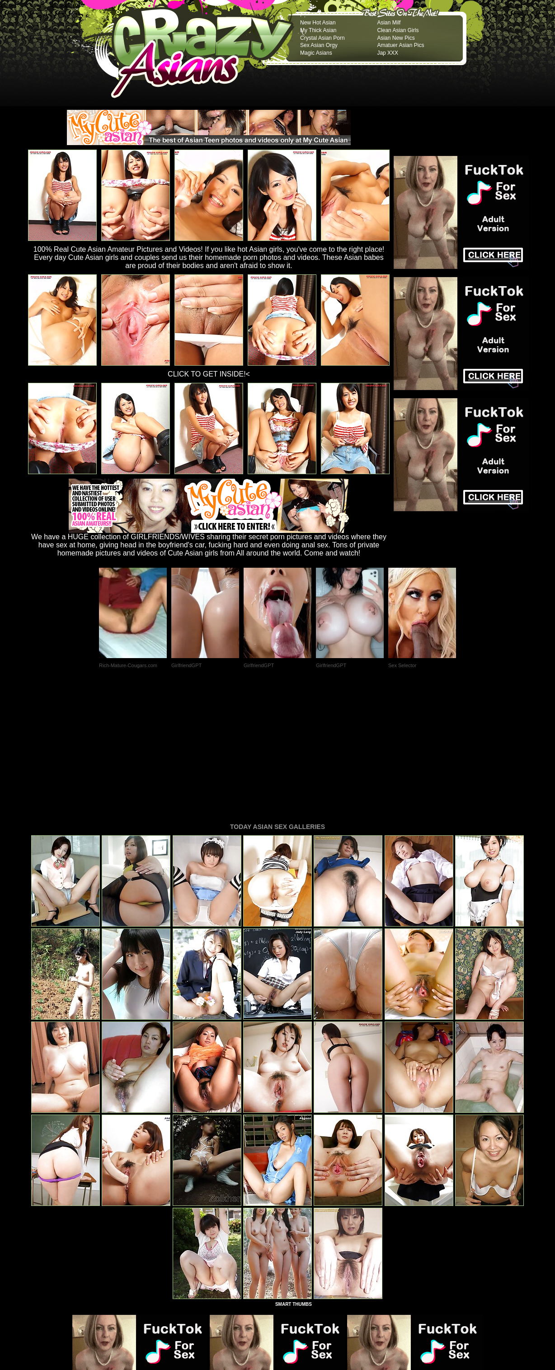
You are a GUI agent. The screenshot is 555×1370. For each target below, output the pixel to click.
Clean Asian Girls (398, 30)
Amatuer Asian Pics (400, 45)
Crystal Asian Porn (322, 38)
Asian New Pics (395, 38)
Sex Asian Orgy (319, 45)
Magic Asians (316, 53)
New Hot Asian (318, 22)
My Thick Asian (318, 30)
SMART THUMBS (293, 1180)
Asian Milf (388, 22)
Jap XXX (387, 53)
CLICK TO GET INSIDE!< (209, 374)
